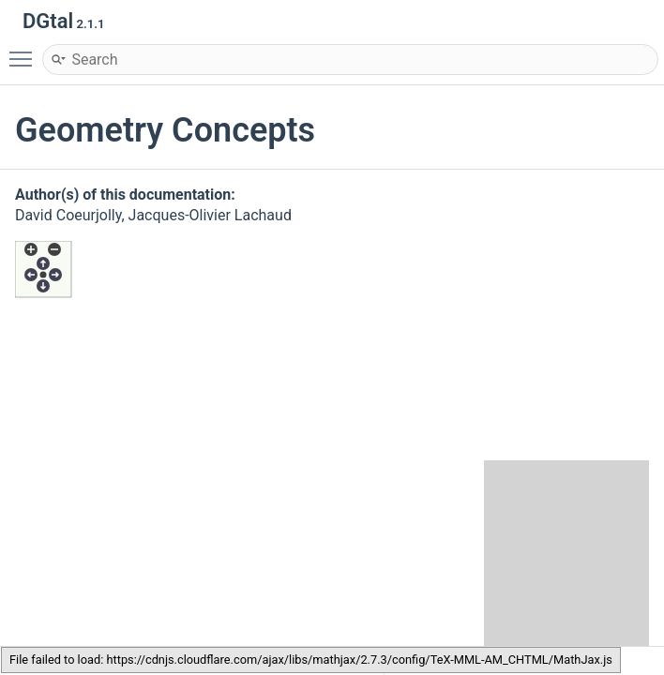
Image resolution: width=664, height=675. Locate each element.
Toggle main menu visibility (25, 50)
